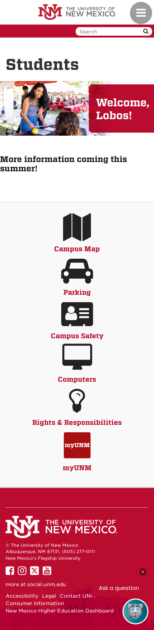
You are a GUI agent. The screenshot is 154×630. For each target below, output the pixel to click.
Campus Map (77, 249)
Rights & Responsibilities (77, 422)
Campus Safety (77, 336)
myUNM (77, 468)
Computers (77, 379)
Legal (49, 596)
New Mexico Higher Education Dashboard (60, 611)
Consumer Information (35, 603)
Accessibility (22, 596)
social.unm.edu (46, 584)
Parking (77, 292)
